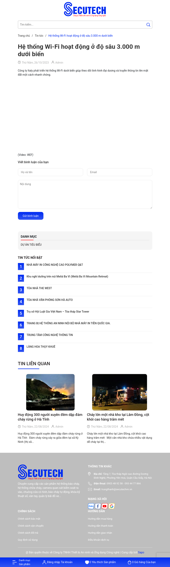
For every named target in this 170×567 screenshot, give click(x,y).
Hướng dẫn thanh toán (100, 525)
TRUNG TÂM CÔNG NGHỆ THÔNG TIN (50, 335)
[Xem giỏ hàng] (142, 562)
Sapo (141, 552)
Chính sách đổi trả (28, 532)
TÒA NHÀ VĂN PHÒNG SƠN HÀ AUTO (50, 299)
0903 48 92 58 (115, 483)
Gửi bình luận (31, 215)
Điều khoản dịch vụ (98, 539)
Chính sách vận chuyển (31, 525)
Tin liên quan (34, 363)
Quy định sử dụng (28, 539)
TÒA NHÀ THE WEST (39, 288)
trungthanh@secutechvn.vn (116, 489)
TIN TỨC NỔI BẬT (30, 258)
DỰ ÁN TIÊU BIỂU (31, 244)
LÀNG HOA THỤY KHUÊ (41, 346)
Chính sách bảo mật (29, 518)
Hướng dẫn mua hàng (100, 518)
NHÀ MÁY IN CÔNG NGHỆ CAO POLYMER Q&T (55, 264)
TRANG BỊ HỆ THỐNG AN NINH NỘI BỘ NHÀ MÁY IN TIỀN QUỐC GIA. (69, 323)
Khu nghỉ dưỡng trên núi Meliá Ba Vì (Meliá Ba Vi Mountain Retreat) (67, 276)
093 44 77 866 (133, 483)
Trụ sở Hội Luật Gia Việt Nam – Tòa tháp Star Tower (58, 311)
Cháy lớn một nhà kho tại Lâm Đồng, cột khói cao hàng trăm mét (118, 417)
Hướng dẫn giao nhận (100, 532)
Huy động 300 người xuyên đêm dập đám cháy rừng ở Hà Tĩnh (50, 417)
